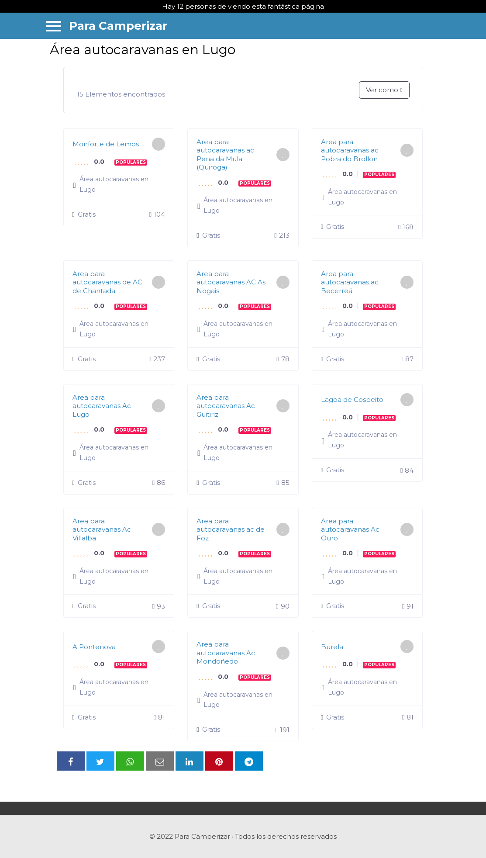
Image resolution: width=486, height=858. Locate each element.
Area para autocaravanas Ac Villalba (101, 529)
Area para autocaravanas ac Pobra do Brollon (350, 150)
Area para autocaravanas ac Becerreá (350, 282)
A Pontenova (94, 647)
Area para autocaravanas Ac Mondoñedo (225, 652)
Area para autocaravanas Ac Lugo (101, 406)
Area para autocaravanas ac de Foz (230, 529)
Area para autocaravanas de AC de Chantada (107, 282)
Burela (332, 647)
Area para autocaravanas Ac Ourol (350, 529)
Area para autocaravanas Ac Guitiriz (225, 406)
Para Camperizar (118, 26)
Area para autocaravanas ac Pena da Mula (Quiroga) (225, 155)
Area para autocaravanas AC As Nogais (230, 282)
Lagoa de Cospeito (352, 399)
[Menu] (54, 25)
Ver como (382, 90)
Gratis (84, 214)
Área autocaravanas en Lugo (113, 184)
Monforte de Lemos (105, 144)
